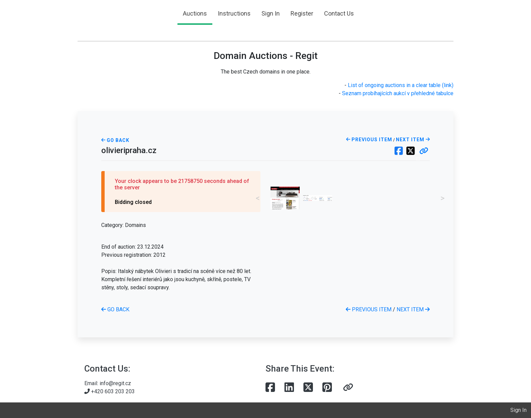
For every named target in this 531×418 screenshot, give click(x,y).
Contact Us (339, 13)
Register (302, 13)
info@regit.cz (115, 383)
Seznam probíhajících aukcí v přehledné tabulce (397, 93)
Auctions (195, 13)
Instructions (234, 13)
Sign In (270, 13)
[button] (424, 151)
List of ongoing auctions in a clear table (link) (400, 85)
